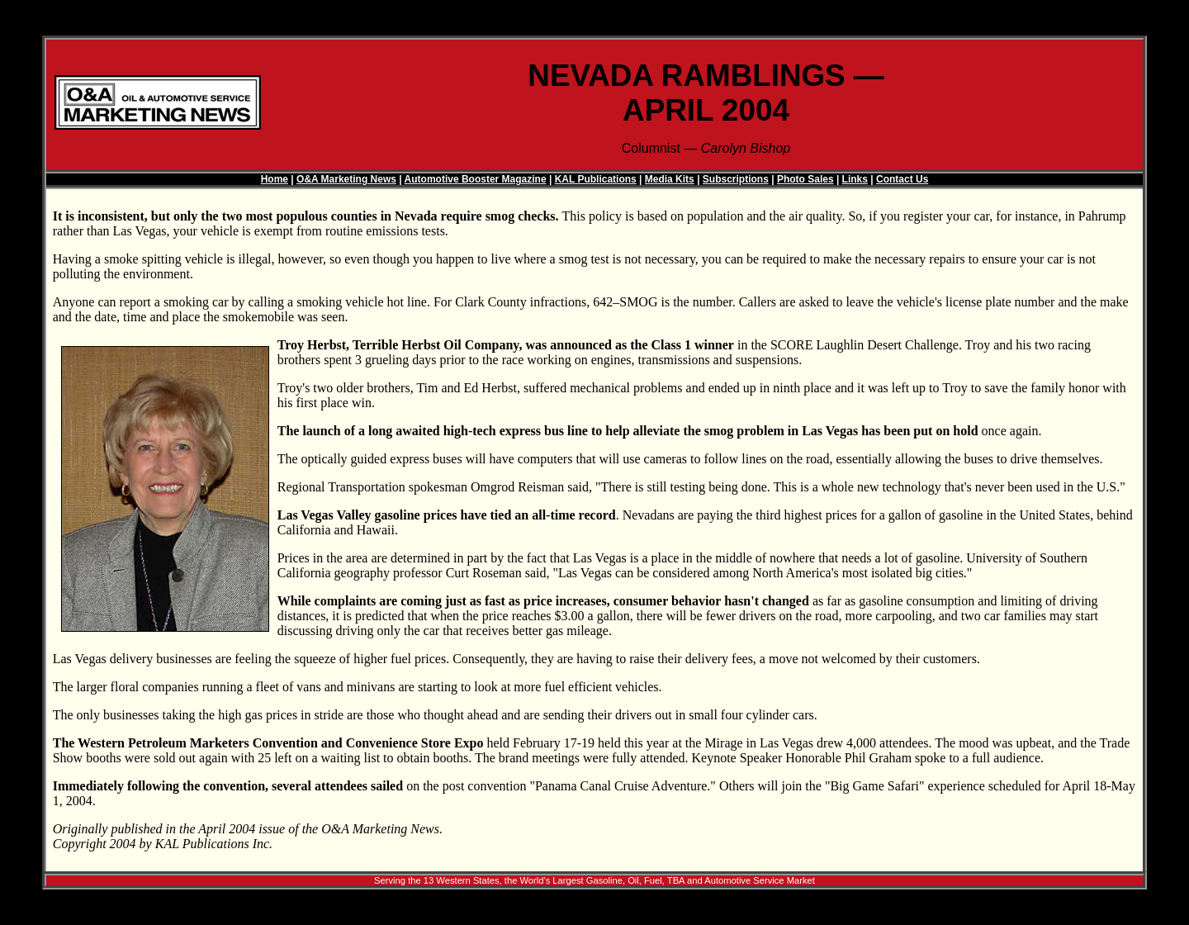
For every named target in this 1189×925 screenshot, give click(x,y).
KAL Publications (596, 179)
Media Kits (669, 179)
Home (274, 179)
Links (855, 179)
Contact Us (902, 179)
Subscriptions (736, 179)
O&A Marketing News (346, 179)
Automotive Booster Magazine (476, 179)
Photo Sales (805, 179)
